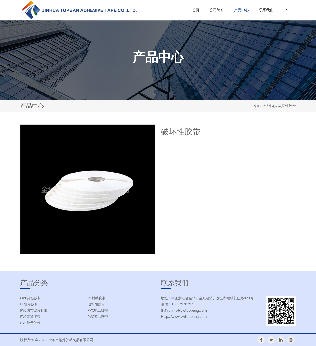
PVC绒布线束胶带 (33, 310)
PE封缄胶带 (96, 298)
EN (285, 9)
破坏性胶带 (96, 304)
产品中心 (241, 9)
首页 (195, 9)
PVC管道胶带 (30, 316)
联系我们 (266, 9)
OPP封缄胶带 (30, 298)
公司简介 (216, 9)
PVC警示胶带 (98, 316)
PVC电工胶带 (98, 310)
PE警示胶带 (29, 304)
